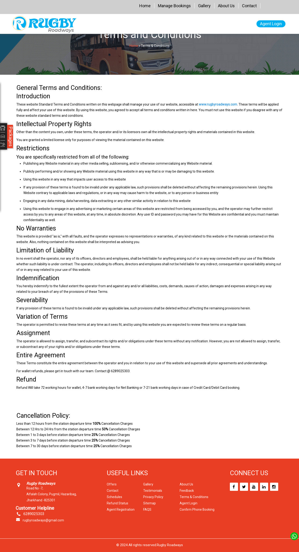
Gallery (204, 5)
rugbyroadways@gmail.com (43, 520)
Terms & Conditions (194, 497)
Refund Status (117, 503)
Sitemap (149, 503)
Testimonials (152, 490)
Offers (112, 484)
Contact (249, 5)
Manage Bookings (174, 5)
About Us (226, 5)
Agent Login (271, 23)
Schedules (114, 497)
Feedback (187, 490)
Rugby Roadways (170, 545)
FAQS (147, 509)
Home (145, 5)
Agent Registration (121, 509)
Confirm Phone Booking (197, 509)
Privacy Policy (153, 497)
